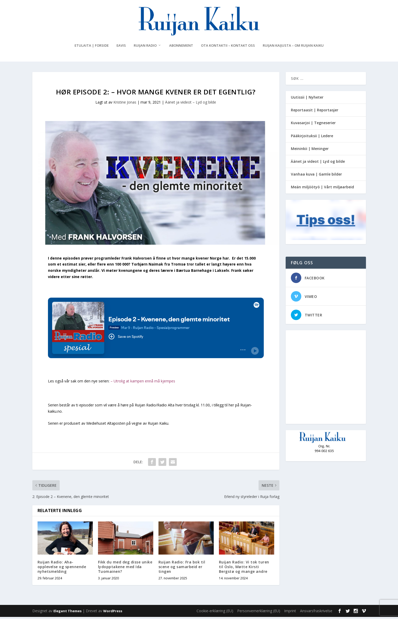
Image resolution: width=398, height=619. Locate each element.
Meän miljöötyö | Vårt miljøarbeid (322, 189)
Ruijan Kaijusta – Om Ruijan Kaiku (293, 47)
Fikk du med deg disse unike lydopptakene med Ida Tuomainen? (125, 569)
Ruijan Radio (145, 47)
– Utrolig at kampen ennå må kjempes (143, 383)
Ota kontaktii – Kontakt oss (228, 47)
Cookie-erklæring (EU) (215, 612)
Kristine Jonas (124, 104)
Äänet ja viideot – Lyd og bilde (190, 104)
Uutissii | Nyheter (307, 99)
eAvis (121, 47)
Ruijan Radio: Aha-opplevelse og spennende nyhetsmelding (62, 569)
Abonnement (181, 47)
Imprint (290, 612)
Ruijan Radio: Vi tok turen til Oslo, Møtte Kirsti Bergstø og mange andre (244, 569)
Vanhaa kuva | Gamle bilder (316, 176)
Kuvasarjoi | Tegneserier (313, 124)
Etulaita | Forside (92, 47)
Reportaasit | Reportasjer (314, 112)
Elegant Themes (67, 613)
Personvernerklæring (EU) (258, 612)
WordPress (112, 613)
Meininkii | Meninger (310, 150)
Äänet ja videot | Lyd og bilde (318, 163)
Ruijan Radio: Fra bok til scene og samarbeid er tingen (181, 569)
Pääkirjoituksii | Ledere (312, 137)
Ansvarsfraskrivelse (316, 612)
